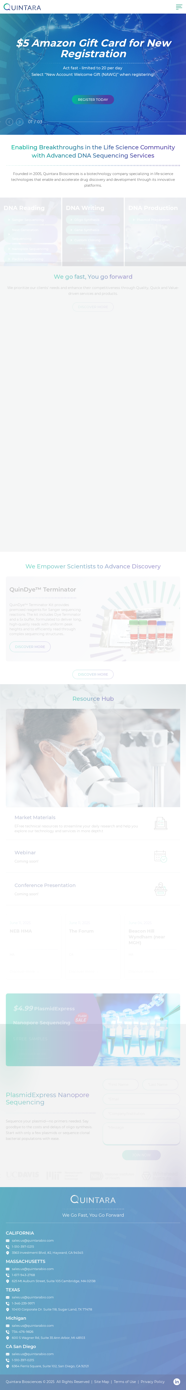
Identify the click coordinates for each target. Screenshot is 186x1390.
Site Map (101, 1382)
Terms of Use (125, 1382)
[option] (93, 74)
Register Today (93, 100)
